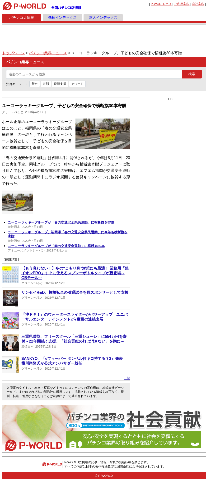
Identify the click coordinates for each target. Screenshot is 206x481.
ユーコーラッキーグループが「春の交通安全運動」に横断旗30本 (56, 246)
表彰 (46, 84)
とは (161, 4)
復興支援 (60, 84)
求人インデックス (103, 17)
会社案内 (198, 4)
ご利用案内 (181, 4)
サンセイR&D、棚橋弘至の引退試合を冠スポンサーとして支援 (74, 292)
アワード (77, 84)
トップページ (13, 53)
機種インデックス (62, 17)
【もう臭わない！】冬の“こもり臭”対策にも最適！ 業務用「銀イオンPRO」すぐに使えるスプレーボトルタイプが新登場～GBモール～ (75, 273)
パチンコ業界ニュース (48, 53)
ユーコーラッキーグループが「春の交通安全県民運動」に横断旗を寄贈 (61, 222)
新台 (35, 84)
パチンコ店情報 (21, 17)
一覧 (127, 378)
